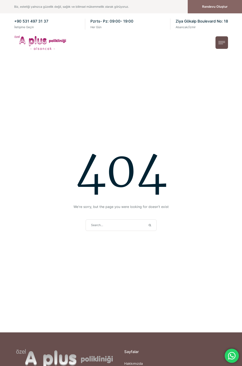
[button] (215, 7)
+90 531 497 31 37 (31, 21)
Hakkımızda (133, 363)
